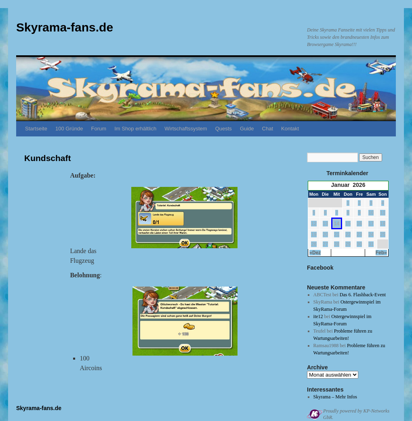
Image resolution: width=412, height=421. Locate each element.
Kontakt (290, 129)
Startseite (36, 129)
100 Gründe (69, 129)
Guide (247, 129)
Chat (267, 129)
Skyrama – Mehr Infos (335, 397)
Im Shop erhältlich (135, 129)
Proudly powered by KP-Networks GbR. (356, 414)
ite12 (318, 316)
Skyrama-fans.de (64, 27)
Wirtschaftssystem (185, 129)
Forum (99, 129)
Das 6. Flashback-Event (363, 294)
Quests (223, 129)
